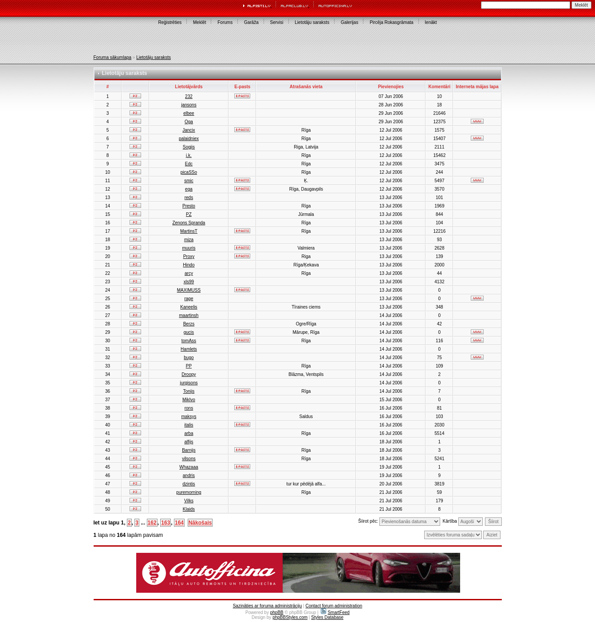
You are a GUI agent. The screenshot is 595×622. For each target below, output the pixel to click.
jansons (188, 104)
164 (179, 523)
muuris (188, 248)
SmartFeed (335, 612)
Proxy (189, 256)
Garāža (251, 22)
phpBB (277, 612)
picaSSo (189, 172)
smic (188, 180)
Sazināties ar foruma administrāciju (267, 605)
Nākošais (200, 523)
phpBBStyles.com (289, 617)
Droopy (188, 374)
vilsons (189, 458)
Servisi (277, 22)
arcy (189, 273)
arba (188, 433)
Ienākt (431, 22)
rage (188, 298)
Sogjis (189, 147)
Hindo (188, 264)
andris (189, 475)
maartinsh (188, 315)
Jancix (188, 130)
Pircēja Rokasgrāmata (391, 22)
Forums (224, 22)
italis (188, 424)
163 (165, 523)
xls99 (189, 281)
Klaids (189, 509)
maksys (188, 416)
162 (152, 523)
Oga (189, 121)
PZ (189, 214)
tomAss (188, 340)
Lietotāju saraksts (312, 22)
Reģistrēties (169, 22)
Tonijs (189, 391)
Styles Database (327, 617)
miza (188, 239)
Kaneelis (188, 307)
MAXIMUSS (189, 290)
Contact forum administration (333, 605)
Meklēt (199, 22)
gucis (189, 332)
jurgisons (188, 382)
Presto (188, 205)
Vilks (188, 500)
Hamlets (189, 349)
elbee (188, 113)
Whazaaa (188, 467)
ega (189, 189)
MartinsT (188, 231)
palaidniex (189, 138)
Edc (189, 163)
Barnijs (189, 450)
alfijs (188, 441)
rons (189, 408)
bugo (188, 357)
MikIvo (188, 399)
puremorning (188, 492)
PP (189, 366)
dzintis (188, 483)
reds (189, 197)
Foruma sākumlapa (113, 57)
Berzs (189, 323)
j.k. (189, 155)
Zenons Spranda (188, 222)
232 (189, 96)
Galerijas (349, 22)
